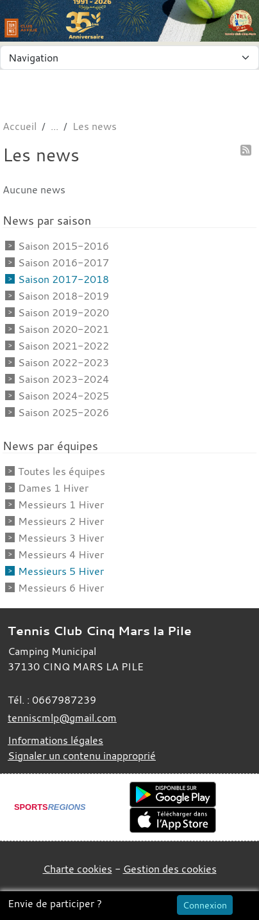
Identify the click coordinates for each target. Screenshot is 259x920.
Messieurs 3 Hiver (61, 538)
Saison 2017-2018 (63, 279)
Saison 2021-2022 (63, 346)
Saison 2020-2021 (63, 329)
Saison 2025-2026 (63, 412)
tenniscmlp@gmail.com (62, 718)
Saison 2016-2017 (63, 262)
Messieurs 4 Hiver (61, 554)
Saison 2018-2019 (63, 296)
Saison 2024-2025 (63, 396)
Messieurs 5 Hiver (61, 571)
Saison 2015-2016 (63, 246)
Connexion (205, 905)
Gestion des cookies (170, 869)
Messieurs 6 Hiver (61, 588)
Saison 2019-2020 (63, 312)
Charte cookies (77, 869)
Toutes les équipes (61, 471)
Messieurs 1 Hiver (61, 504)
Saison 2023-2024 (63, 379)
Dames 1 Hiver (53, 488)
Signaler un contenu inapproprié (82, 755)
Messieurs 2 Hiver (61, 521)
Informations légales (55, 740)
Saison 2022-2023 (63, 362)
